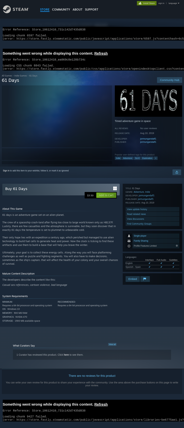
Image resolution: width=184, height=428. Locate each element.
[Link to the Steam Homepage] (18, 12)
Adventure (127, 162)
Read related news (136, 261)
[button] (106, 199)
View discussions (135, 266)
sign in (161, 3)
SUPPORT (91, 9)
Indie (118, 162)
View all (112, 349)
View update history (137, 256)
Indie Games (20, 80)
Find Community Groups (139, 270)
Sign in (6, 175)
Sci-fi (137, 162)
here (66, 359)
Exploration (147, 162)
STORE (45, 9)
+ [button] (155, 162)
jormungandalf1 (148, 143)
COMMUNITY (61, 9)
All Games (7, 80)
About (77, 9)
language (173, 3)
